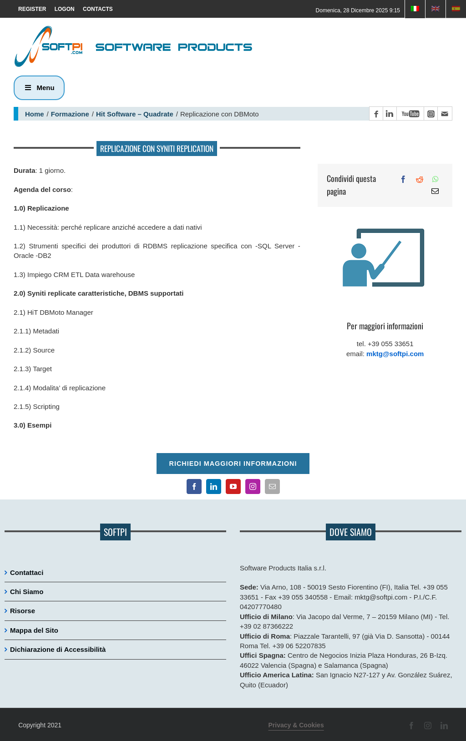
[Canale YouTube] (410, 113)
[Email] (435, 191)
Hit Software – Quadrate (134, 114)
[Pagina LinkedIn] (389, 113)
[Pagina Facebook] (376, 113)
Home (34, 114)
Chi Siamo (26, 591)
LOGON (65, 9)
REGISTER (32, 9)
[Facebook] (403, 179)
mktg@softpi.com (395, 354)
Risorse (22, 611)
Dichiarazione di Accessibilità (58, 649)
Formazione (70, 114)
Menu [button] (39, 87)
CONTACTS (98, 9)
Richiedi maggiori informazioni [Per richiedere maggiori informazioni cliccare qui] (233, 463)
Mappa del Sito (34, 630)
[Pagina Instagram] (430, 113)
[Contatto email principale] (444, 113)
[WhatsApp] (435, 179)
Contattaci (26, 572)
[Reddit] (419, 179)
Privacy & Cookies (296, 725)
